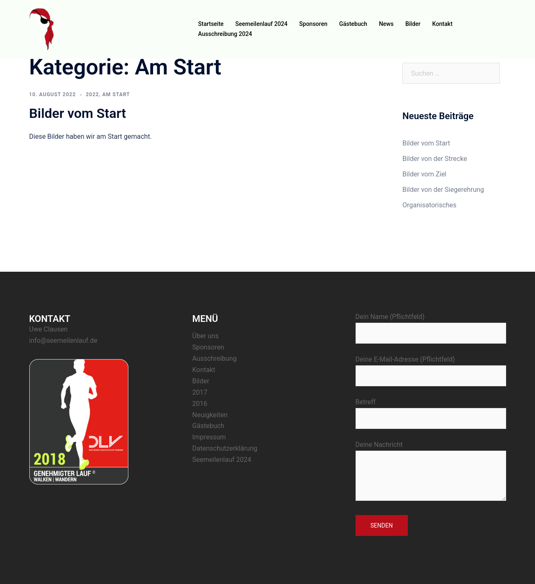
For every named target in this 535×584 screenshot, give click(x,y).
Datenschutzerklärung (225, 448)
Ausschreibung (214, 358)
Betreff (431, 410)
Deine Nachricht (431, 471)
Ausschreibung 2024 (225, 34)
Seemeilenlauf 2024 (262, 23)
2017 (199, 392)
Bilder (412, 23)
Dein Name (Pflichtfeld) (431, 325)
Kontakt (442, 23)
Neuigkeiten (210, 415)
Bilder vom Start (77, 113)
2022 (92, 94)
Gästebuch (353, 23)
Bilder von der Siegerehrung (443, 190)
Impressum (209, 437)
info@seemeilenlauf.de (63, 340)
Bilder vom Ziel (424, 174)
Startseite (211, 23)
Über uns (205, 336)
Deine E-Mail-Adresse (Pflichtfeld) (431, 367)
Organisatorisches (429, 205)
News (386, 23)
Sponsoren (313, 23)
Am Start (116, 94)
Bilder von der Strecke (434, 159)
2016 (199, 404)
